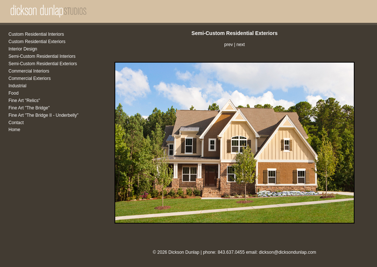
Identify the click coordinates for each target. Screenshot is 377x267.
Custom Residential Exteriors (37, 41)
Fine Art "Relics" (24, 100)
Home (14, 129)
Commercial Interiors (28, 71)
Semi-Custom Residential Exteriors (42, 63)
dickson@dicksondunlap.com (287, 252)
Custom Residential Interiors (36, 34)
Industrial (17, 85)
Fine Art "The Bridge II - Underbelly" (43, 115)
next (240, 44)
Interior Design (22, 49)
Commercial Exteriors (29, 78)
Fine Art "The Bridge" (29, 107)
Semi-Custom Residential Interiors (41, 56)
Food (13, 93)
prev (228, 44)
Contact (16, 122)
